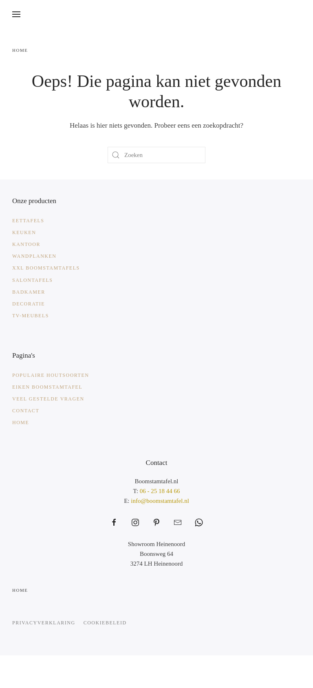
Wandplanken (34, 256)
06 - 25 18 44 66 (160, 491)
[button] (16, 14)
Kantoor (26, 244)
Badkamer (28, 292)
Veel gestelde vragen (48, 399)
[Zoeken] (156, 155)
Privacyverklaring (43, 623)
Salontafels (32, 280)
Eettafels (28, 220)
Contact (25, 411)
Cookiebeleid (105, 623)
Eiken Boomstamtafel (47, 387)
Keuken (24, 232)
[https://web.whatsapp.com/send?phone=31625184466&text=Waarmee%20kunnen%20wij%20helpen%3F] (198, 522)
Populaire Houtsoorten (50, 375)
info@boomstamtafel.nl (160, 501)
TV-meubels (30, 316)
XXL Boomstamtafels (46, 268)
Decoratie (28, 304)
